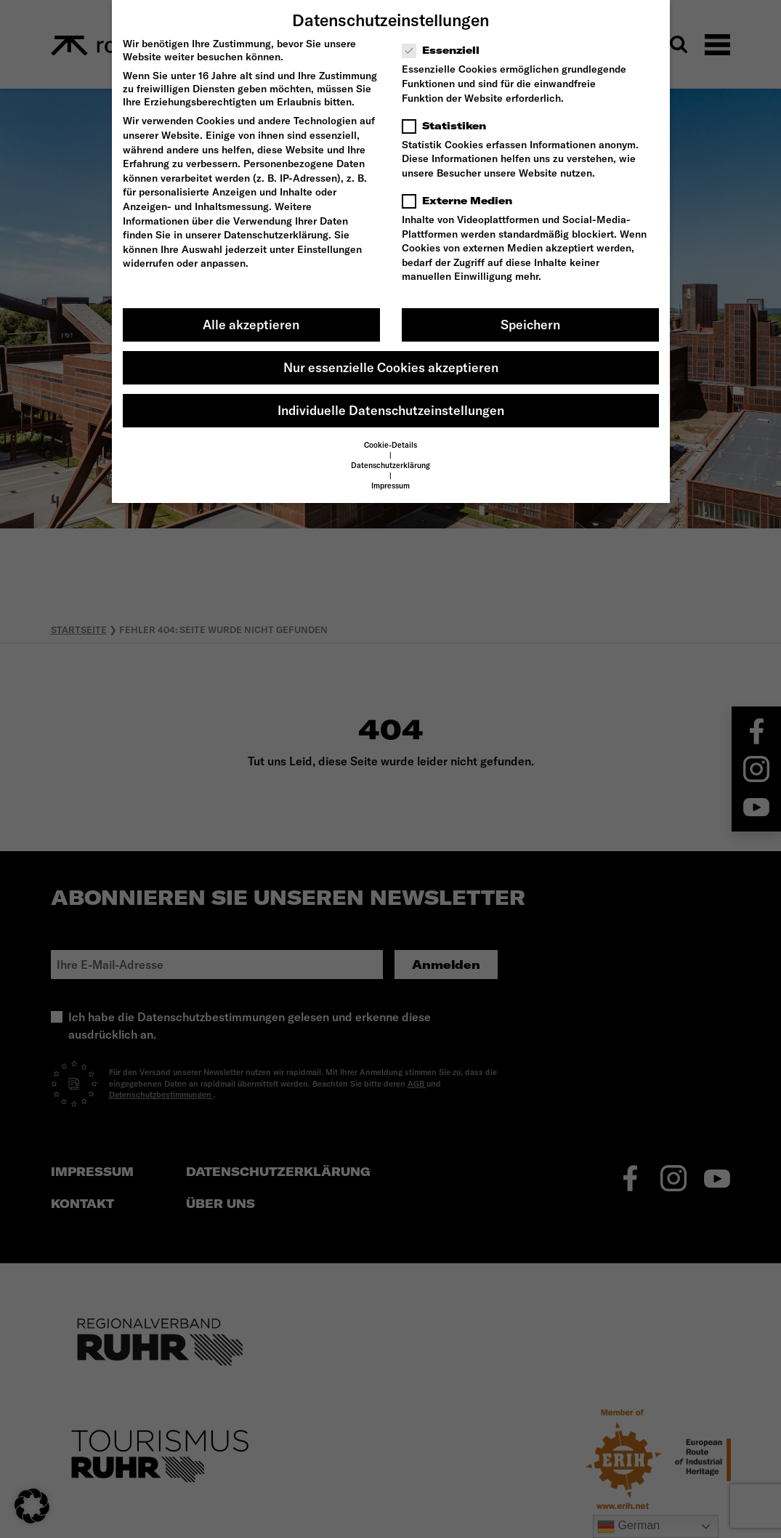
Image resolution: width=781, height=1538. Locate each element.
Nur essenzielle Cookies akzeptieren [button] (390, 367)
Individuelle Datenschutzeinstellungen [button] (391, 410)
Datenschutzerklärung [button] (390, 465)
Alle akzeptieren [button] (251, 324)
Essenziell (445, 50)
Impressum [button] (390, 485)
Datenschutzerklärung (276, 234)
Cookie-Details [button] (390, 445)
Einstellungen (329, 249)
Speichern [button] (530, 324)
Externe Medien (462, 200)
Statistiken (448, 125)
